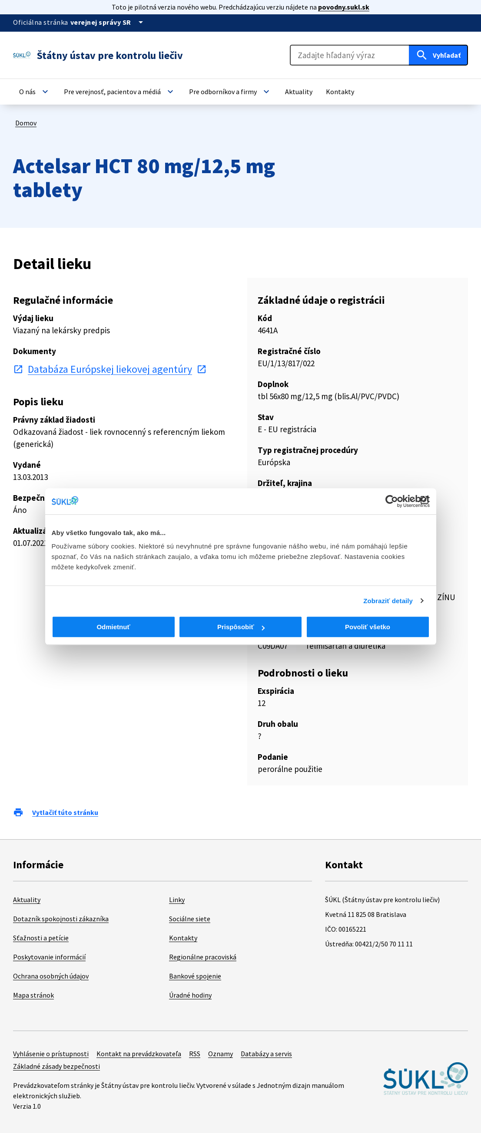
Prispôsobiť (241, 627)
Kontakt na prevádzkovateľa (138, 1053)
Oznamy (220, 1053)
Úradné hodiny (190, 995)
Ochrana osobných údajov (51, 976)
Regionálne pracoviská (202, 956)
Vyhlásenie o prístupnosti (51, 1053)
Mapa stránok (33, 995)
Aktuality (26, 899)
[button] (34, 91)
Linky (177, 899)
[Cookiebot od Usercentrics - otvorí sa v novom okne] (392, 501)
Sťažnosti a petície (41, 937)
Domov (25, 122)
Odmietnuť (113, 627)
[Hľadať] (438, 55)
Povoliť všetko (367, 627)
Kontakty (183, 937)
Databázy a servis (266, 1053)
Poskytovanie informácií (49, 956)
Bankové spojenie (195, 976)
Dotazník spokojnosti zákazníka (61, 918)
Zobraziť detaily (388, 600)
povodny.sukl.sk (343, 7)
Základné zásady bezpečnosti (56, 1066)
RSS (194, 1053)
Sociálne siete (189, 918)
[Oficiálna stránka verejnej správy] (108, 22)
